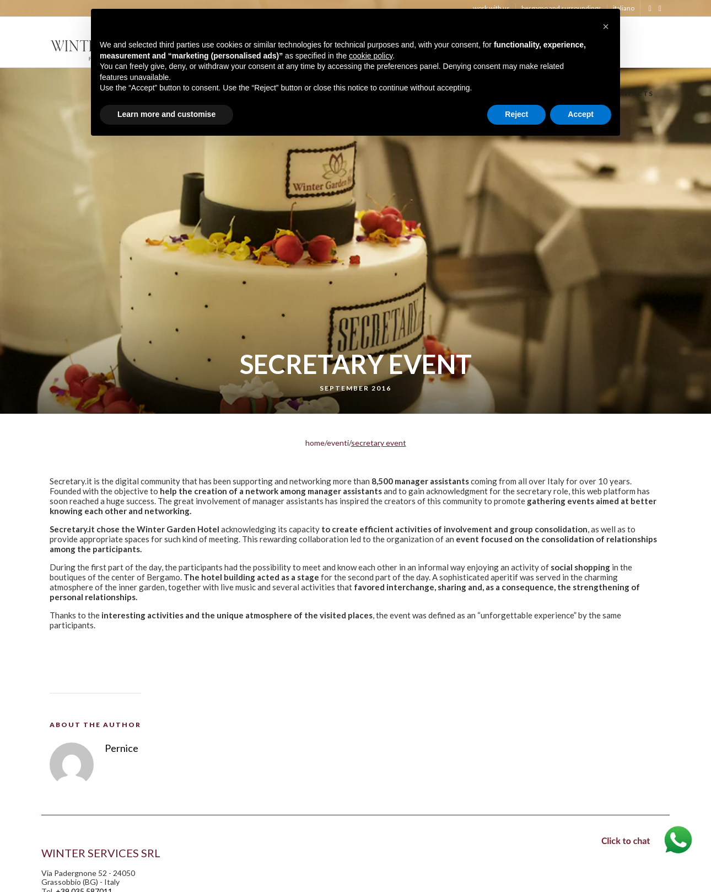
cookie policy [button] (370, 55)
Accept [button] (581, 114)
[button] (606, 26)
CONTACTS (631, 95)
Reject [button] (516, 114)
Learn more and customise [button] (166, 114)
